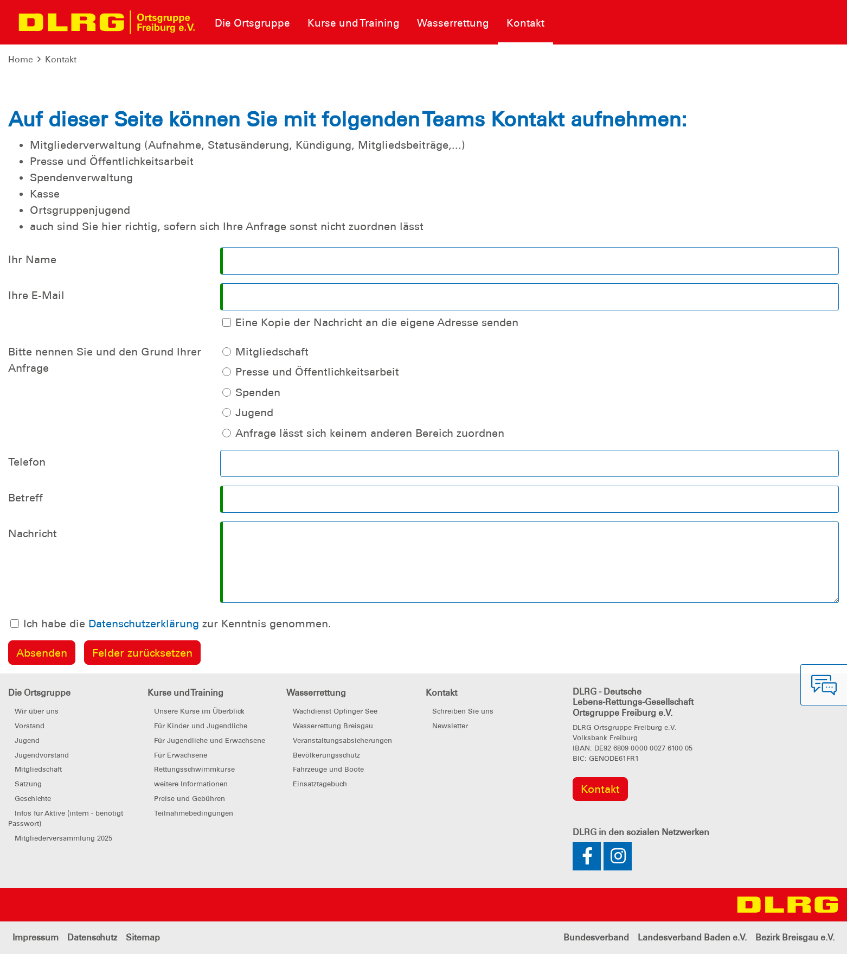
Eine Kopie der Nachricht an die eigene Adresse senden (376, 322)
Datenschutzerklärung (143, 623)
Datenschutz (92, 937)
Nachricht (32, 533)
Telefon (27, 461)
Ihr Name (32, 259)
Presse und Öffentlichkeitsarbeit (317, 371)
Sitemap (143, 937)
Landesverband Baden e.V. (692, 937)
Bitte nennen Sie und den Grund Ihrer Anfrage (104, 359)
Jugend (254, 412)
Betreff (25, 497)
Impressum (35, 937)
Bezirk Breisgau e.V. (795, 937)
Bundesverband (596, 937)
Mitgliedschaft (272, 351)
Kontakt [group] (600, 789)
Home (20, 59)
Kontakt (60, 59)
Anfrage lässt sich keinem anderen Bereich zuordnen (369, 433)
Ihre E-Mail (36, 295)
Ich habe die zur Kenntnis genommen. (177, 623)
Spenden (257, 392)
